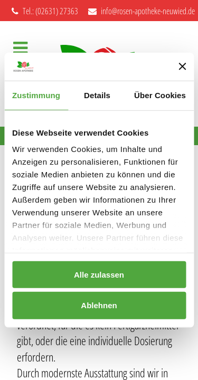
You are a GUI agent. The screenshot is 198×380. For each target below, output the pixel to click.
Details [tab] (97, 94)
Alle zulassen (99, 274)
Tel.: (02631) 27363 (45, 11)
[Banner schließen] (182, 66)
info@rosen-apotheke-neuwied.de (141, 11)
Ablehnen (99, 305)
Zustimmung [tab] (36, 94)
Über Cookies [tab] (160, 94)
